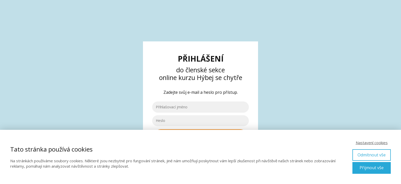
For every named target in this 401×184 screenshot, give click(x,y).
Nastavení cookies (372, 142)
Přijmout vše (372, 167)
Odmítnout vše (372, 155)
